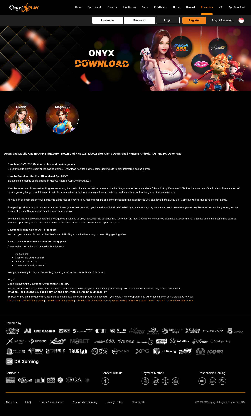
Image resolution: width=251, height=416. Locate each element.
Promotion (207, 7)
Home (78, 7)
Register (194, 20)
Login (167, 20)
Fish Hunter (160, 7)
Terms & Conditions (51, 405)
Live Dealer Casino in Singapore (25, 303)
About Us (11, 405)
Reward (190, 7)
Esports (112, 7)
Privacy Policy (114, 405)
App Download (237, 7)
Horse (176, 7)
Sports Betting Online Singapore (129, 303)
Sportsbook (95, 7)
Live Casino (129, 7)
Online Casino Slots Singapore (92, 303)
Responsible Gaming (84, 405)
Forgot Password (222, 20)
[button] (125, 157)
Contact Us (138, 405)
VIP (221, 7)
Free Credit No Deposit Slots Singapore (171, 303)
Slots (145, 7)
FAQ (28, 405)
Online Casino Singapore (59, 303)
